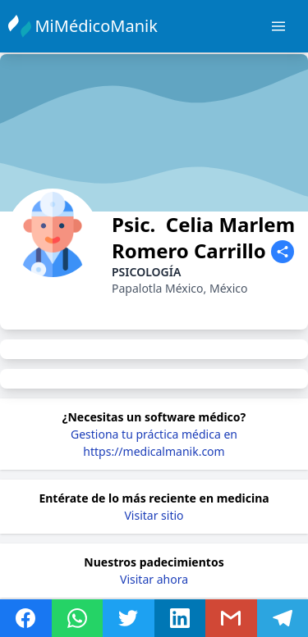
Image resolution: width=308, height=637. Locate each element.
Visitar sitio (153, 515)
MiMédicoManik (98, 26)
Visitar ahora (154, 579)
